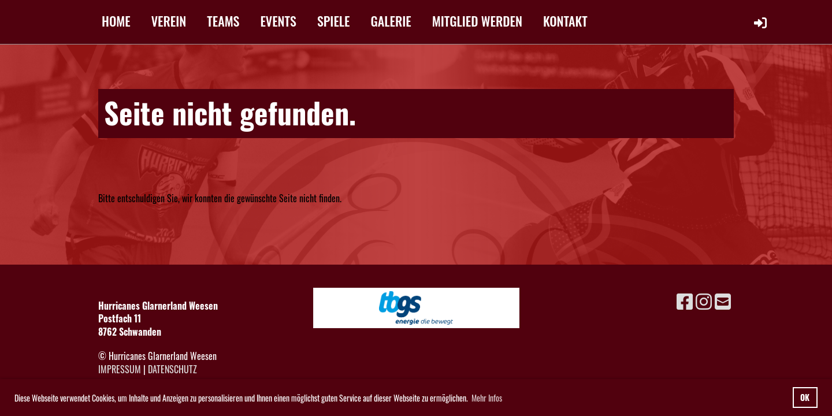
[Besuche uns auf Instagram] (704, 300)
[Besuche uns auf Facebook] (685, 300)
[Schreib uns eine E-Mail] (723, 300)
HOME (116, 21)
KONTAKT (565, 21)
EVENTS (278, 21)
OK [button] (804, 397)
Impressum (119, 369)
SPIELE (333, 21)
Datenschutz (172, 369)
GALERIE (391, 21)
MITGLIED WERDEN (477, 21)
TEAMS (223, 21)
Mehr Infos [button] (486, 398)
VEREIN (169, 21)
